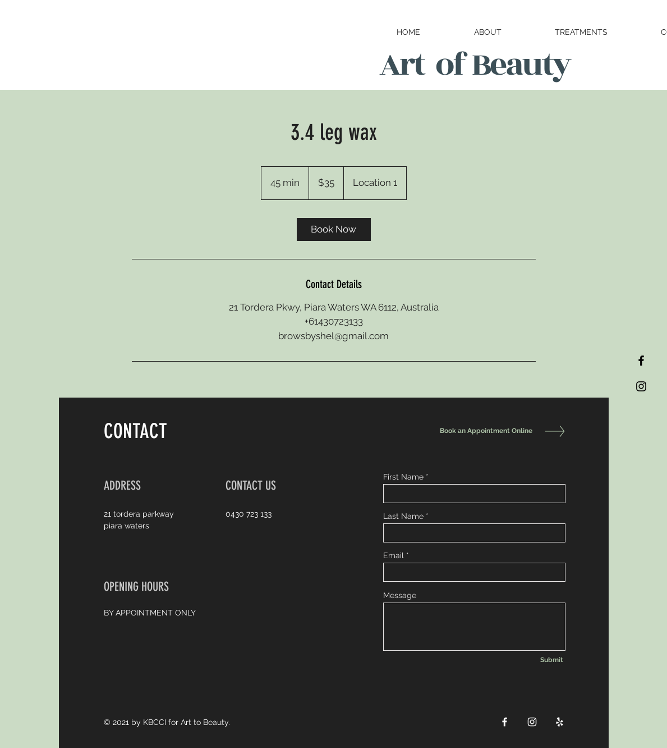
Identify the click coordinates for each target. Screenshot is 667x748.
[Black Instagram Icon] (641, 386)
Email (393, 555)
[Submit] (552, 659)
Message (399, 595)
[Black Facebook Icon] (641, 360)
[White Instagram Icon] (532, 722)
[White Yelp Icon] (559, 722)
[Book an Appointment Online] (483, 431)
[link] (334, 229)
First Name (403, 477)
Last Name (403, 516)
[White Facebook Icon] (504, 722)
